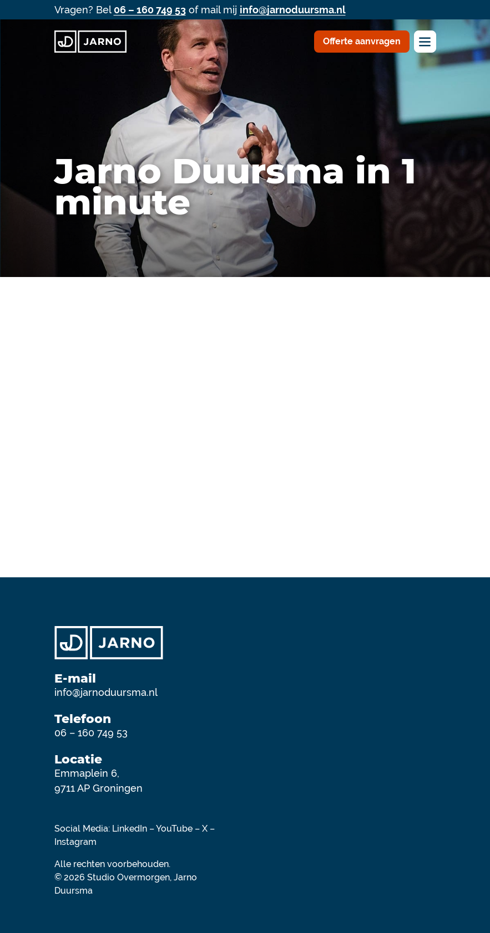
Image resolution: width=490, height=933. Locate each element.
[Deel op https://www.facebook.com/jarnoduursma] (405, 861)
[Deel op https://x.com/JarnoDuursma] (414, 861)
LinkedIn (129, 828)
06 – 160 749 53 (150, 10)
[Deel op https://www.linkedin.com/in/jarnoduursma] (396, 861)
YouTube (174, 828)
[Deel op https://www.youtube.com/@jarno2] (431, 861)
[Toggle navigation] (425, 41)
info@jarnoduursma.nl (293, 10)
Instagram (75, 842)
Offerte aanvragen (362, 41)
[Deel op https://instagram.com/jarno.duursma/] (422, 861)
